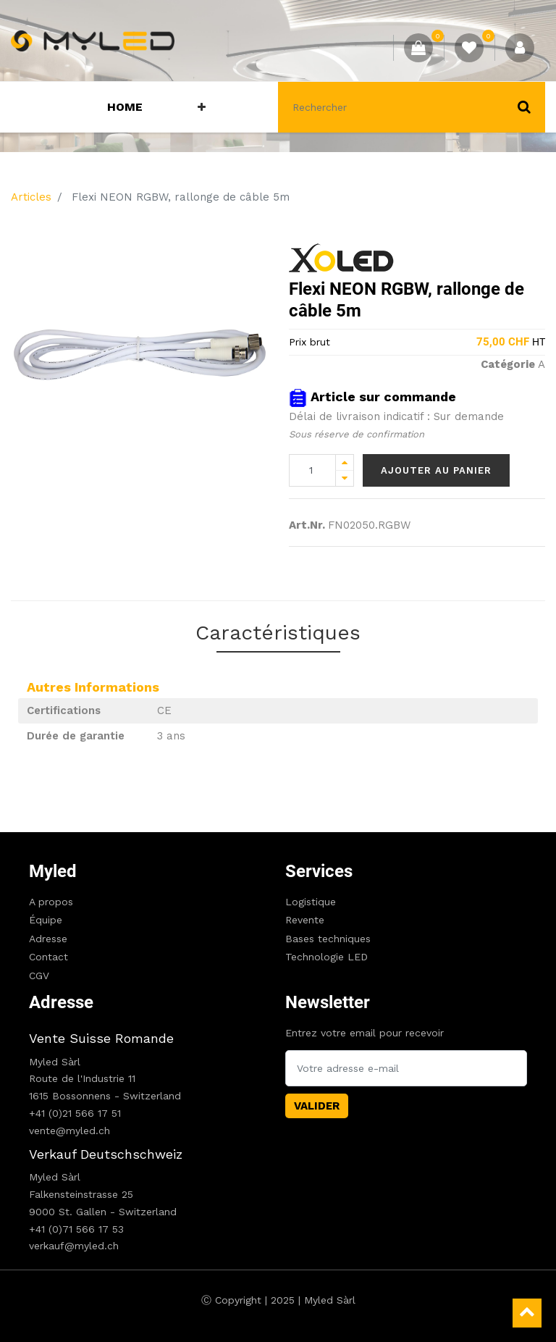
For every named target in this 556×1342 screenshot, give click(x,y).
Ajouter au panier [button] (436, 470)
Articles (31, 197)
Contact (48, 957)
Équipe (45, 920)
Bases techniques (328, 938)
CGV (39, 975)
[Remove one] (344, 478)
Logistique (310, 901)
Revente (304, 920)
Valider (317, 1105)
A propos (51, 901)
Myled (53, 871)
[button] (202, 107)
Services (319, 871)
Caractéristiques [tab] (278, 633)
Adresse (48, 938)
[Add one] (344, 462)
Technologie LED (326, 957)
